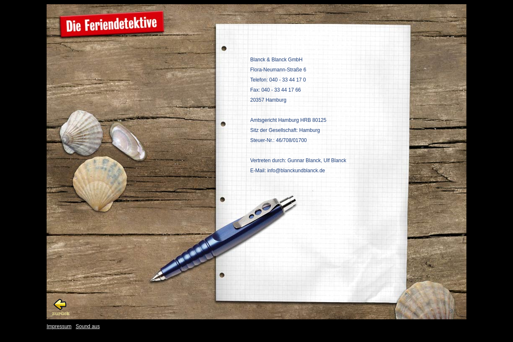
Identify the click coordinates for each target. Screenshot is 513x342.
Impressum (59, 326)
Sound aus (87, 326)
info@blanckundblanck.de (296, 171)
